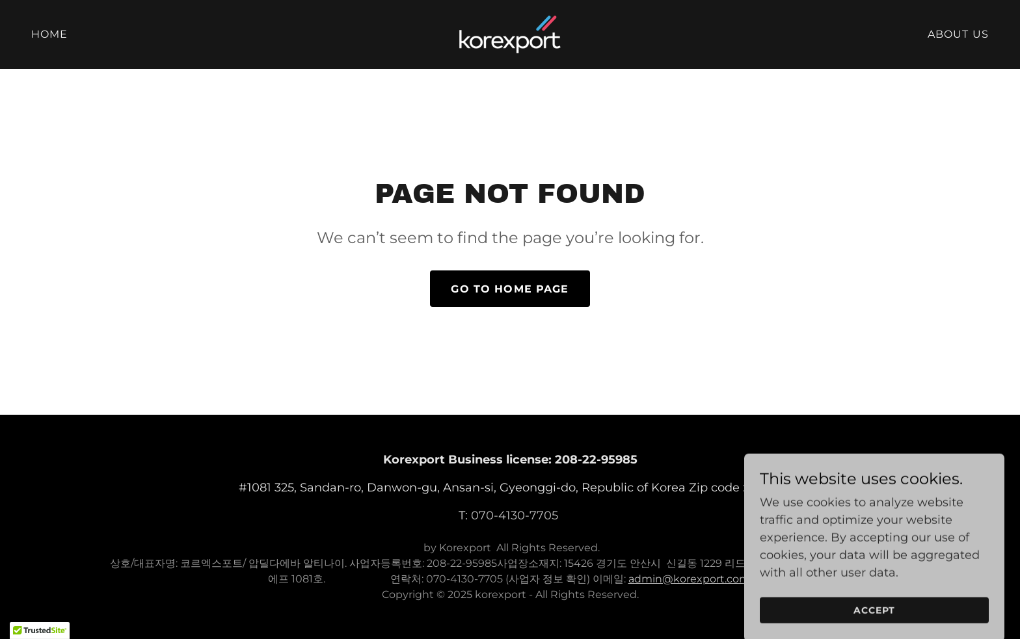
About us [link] (958, 34)
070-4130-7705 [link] (514, 515)
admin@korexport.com (689, 579)
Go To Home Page (510, 289)
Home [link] (49, 34)
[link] (510, 34)
